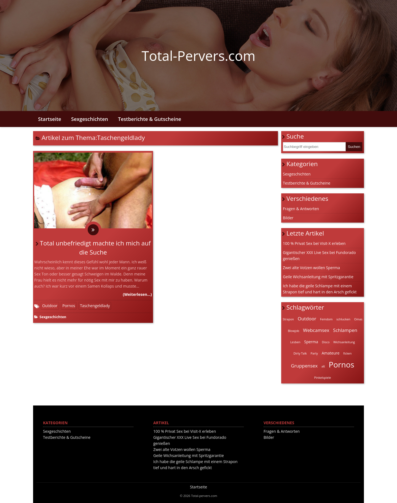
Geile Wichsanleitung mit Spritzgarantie (318, 276)
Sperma (311, 341)
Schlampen (345, 330)
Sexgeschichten (89, 119)
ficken (347, 353)
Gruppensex (304, 366)
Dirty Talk (300, 353)
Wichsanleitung (344, 342)
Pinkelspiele (322, 377)
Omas (358, 319)
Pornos (68, 305)
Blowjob (293, 331)
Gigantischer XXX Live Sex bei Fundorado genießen (319, 255)
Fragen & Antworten (301, 208)
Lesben (295, 342)
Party (314, 353)
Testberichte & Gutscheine (149, 119)
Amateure (331, 353)
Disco (325, 342)
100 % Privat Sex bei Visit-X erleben (314, 243)
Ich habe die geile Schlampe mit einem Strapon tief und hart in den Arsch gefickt (320, 288)
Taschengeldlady (95, 305)
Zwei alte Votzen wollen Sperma (311, 267)
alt (323, 366)
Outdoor (50, 305)
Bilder (288, 217)
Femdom (326, 319)
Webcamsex (316, 330)
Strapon (288, 319)
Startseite (49, 119)
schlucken (343, 319)
